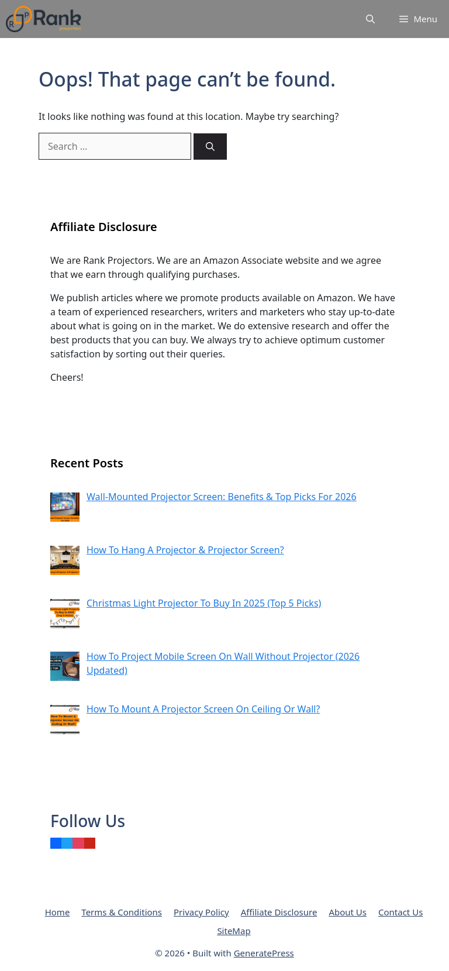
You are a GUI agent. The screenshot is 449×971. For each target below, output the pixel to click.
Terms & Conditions (121, 912)
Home (57, 912)
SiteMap (233, 930)
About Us (348, 912)
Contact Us (400, 912)
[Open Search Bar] (370, 19)
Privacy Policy (201, 912)
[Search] (210, 146)
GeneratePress (264, 953)
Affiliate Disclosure (279, 912)
